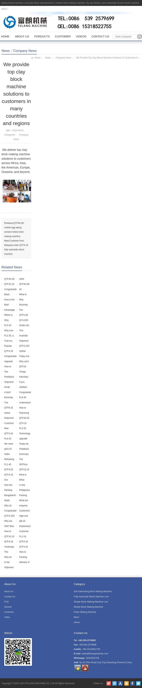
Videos (81, 36)
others (77, 622)
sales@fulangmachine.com (95, 653)
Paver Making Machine (85, 612)
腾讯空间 (126, 683)
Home (5, 36)
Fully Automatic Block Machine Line (91, 596)
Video (7, 617)
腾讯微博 (114, 683)
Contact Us (100, 36)
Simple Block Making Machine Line (91, 601)
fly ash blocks (93, 3)
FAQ (6, 601)
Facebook (132, 683)
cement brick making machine (70, 3)
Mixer (76, 617)
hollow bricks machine (12, 3)
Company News (25, 51)
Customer (63, 36)
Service (8, 607)
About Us (22, 36)
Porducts (42, 36)
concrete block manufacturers (39, 3)
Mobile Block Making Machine (88, 607)
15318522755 (92, 658)
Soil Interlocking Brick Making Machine (93, 591)
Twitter (138, 683)
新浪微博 (108, 683)
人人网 (120, 683)
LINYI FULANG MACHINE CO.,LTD (36, 683)
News (5, 51)
